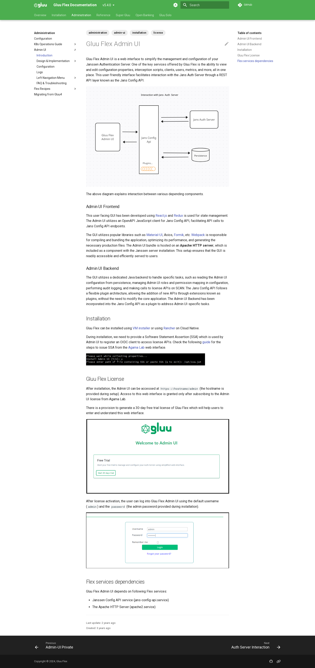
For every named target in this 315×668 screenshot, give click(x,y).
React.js (161, 216)
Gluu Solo (165, 15)
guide (206, 342)
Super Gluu (123, 15)
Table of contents (249, 33)
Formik (179, 235)
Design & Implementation (57, 61)
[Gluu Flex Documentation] (40, 5)
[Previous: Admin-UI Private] (55, 645)
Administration (81, 15)
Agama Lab (136, 347)
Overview (40, 15)
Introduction (44, 55)
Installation (59, 15)
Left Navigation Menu (57, 78)
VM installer (141, 328)
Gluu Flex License (248, 55)
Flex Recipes (42, 88)
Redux (178, 216)
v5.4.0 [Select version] (107, 5)
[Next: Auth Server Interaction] (254, 645)
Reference (103, 15)
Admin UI (55, 50)
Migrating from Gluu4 (48, 94)
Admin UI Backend (249, 44)
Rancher (169, 328)
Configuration (43, 38)
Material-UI (154, 235)
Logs (40, 72)
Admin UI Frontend (249, 38)
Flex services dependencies (255, 61)
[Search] (204, 5)
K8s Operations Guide (48, 44)
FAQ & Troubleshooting (52, 83)
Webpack (198, 235)
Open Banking (145, 15)
